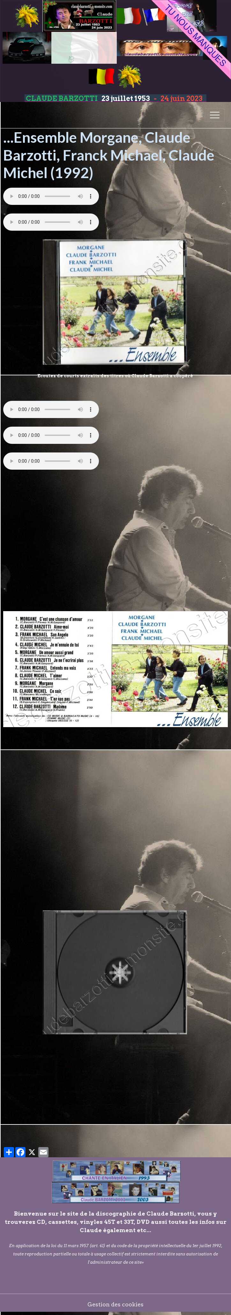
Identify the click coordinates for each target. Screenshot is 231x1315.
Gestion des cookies (115, 1304)
